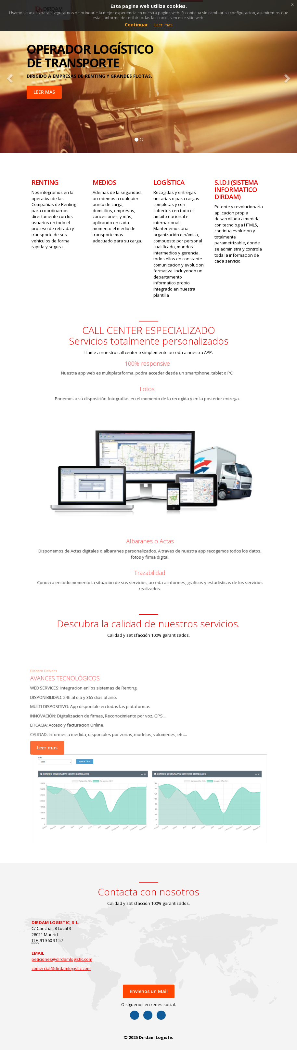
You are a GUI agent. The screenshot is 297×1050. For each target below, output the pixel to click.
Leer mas (42, 747)
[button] (9, 76)
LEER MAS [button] (44, 92)
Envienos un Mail (149, 991)
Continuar (136, 24)
